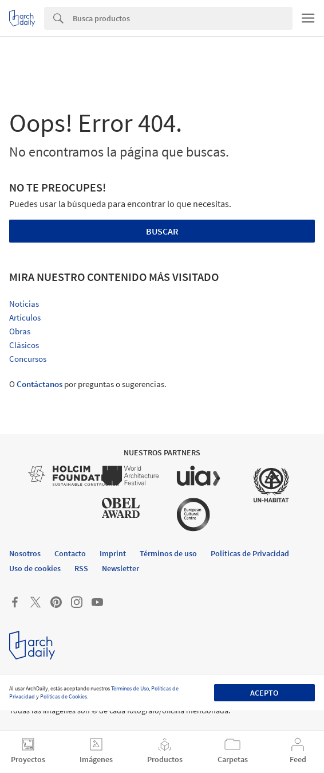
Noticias (24, 303)
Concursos (27, 358)
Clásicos (24, 344)
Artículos (25, 317)
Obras (19, 331)
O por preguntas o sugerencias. (88, 384)
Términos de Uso (130, 688)
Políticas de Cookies (63, 696)
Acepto (264, 693)
